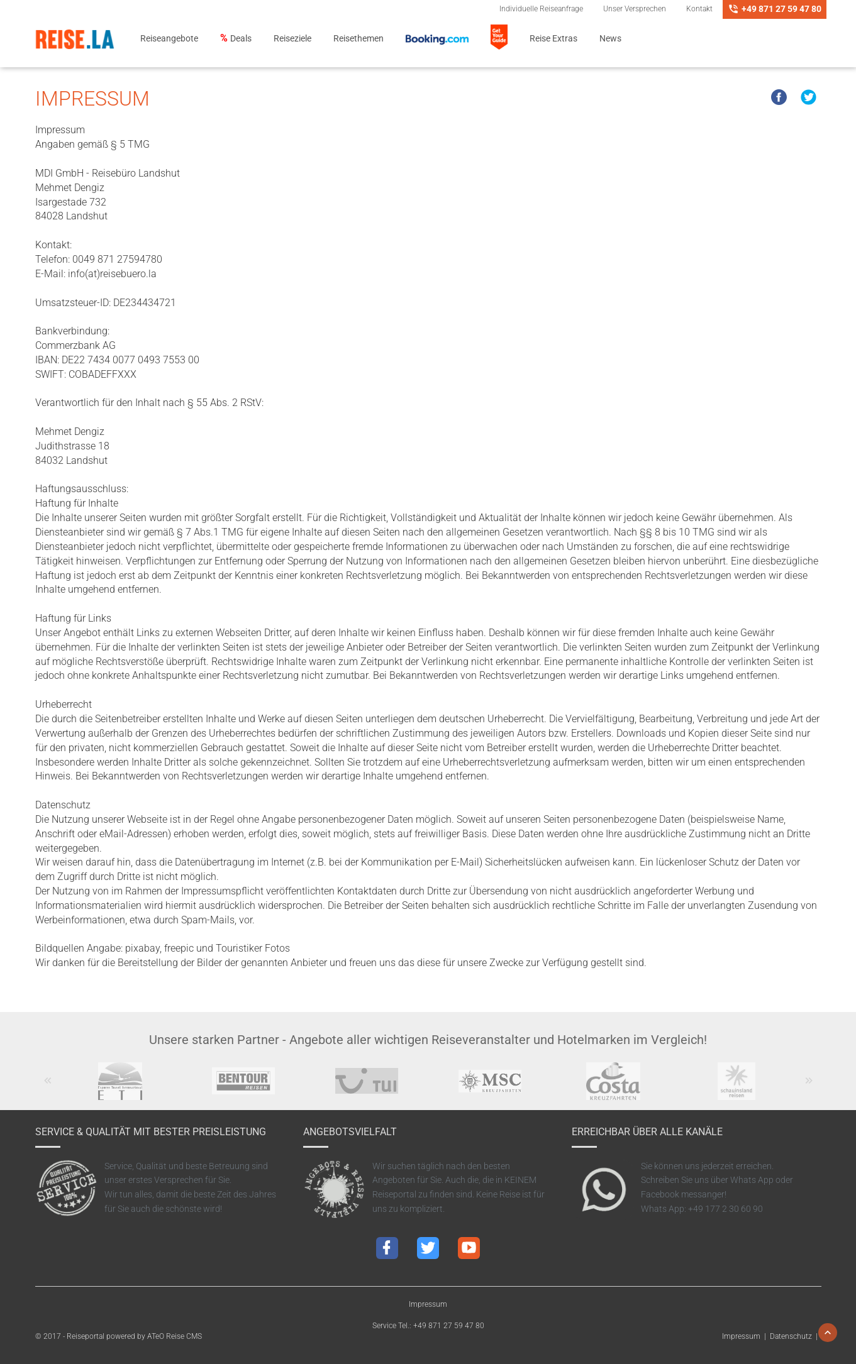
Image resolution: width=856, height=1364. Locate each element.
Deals (241, 38)
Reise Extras (553, 38)
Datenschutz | (795, 1336)
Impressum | (746, 1336)
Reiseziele (292, 38)
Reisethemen (358, 38)
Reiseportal (85, 1336)
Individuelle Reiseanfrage (541, 8)
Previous (47, 1087)
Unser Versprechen (634, 8)
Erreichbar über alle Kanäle (647, 1132)
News (610, 38)
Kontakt (699, 8)
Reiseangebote (169, 38)
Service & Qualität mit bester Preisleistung (150, 1132)
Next (808, 1087)
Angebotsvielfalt (350, 1132)
